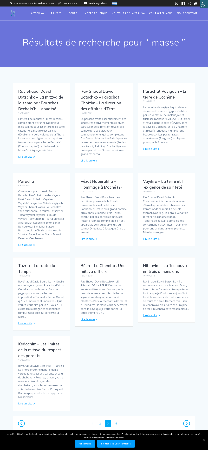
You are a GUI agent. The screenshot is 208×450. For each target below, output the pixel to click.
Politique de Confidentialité (116, 443)
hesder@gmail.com (98, 3)
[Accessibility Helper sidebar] (204, 4)
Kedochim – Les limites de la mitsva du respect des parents (39, 336)
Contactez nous (161, 13)
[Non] (204, 440)
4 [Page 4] (117, 410)
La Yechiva (37, 13)
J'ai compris (85, 443)
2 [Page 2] (101, 410)
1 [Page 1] (93, 410)
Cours (73, 13)
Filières (56, 13)
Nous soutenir (187, 13)
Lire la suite (25, 156)
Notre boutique (95, 13)
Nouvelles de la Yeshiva (128, 13)
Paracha (151, 169)
